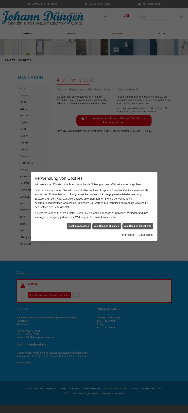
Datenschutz (146, 224)
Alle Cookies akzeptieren (138, 215)
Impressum (128, 224)
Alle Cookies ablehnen (106, 215)
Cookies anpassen (79, 215)
